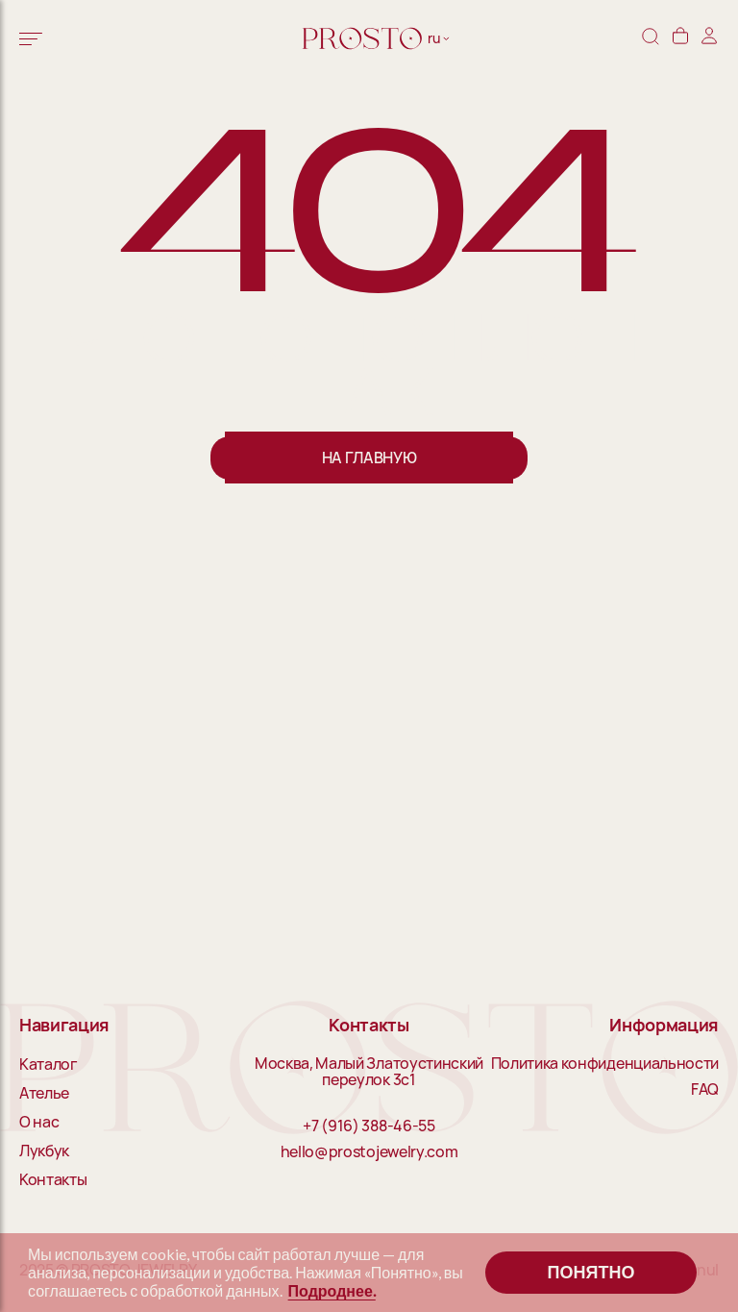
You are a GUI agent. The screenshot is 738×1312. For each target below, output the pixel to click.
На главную (369, 457)
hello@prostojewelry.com (369, 1152)
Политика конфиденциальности (605, 1064)
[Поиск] (650, 38)
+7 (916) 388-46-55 (368, 1126)
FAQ (705, 1090)
